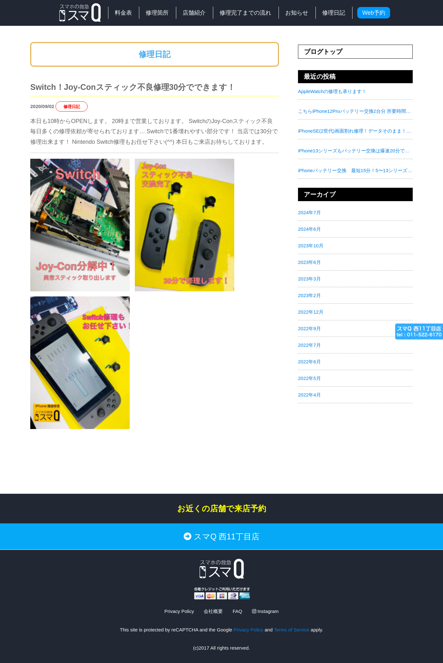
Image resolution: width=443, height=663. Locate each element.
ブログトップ (323, 51)
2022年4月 (309, 394)
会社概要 (213, 611)
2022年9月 (309, 328)
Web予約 (373, 13)
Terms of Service (291, 629)
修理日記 (333, 13)
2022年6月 (309, 361)
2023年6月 (309, 262)
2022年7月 (309, 345)
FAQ (237, 611)
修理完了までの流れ (245, 13)
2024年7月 (309, 212)
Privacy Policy (179, 611)
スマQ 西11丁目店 (221, 536)
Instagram (265, 611)
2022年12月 (310, 312)
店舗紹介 (194, 13)
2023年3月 (309, 278)
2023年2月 (309, 295)
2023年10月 (310, 245)
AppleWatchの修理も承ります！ (332, 91)
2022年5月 (309, 378)
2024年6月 (309, 229)
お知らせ (296, 13)
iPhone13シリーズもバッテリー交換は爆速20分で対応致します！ (368, 150)
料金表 (123, 13)
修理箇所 (157, 13)
